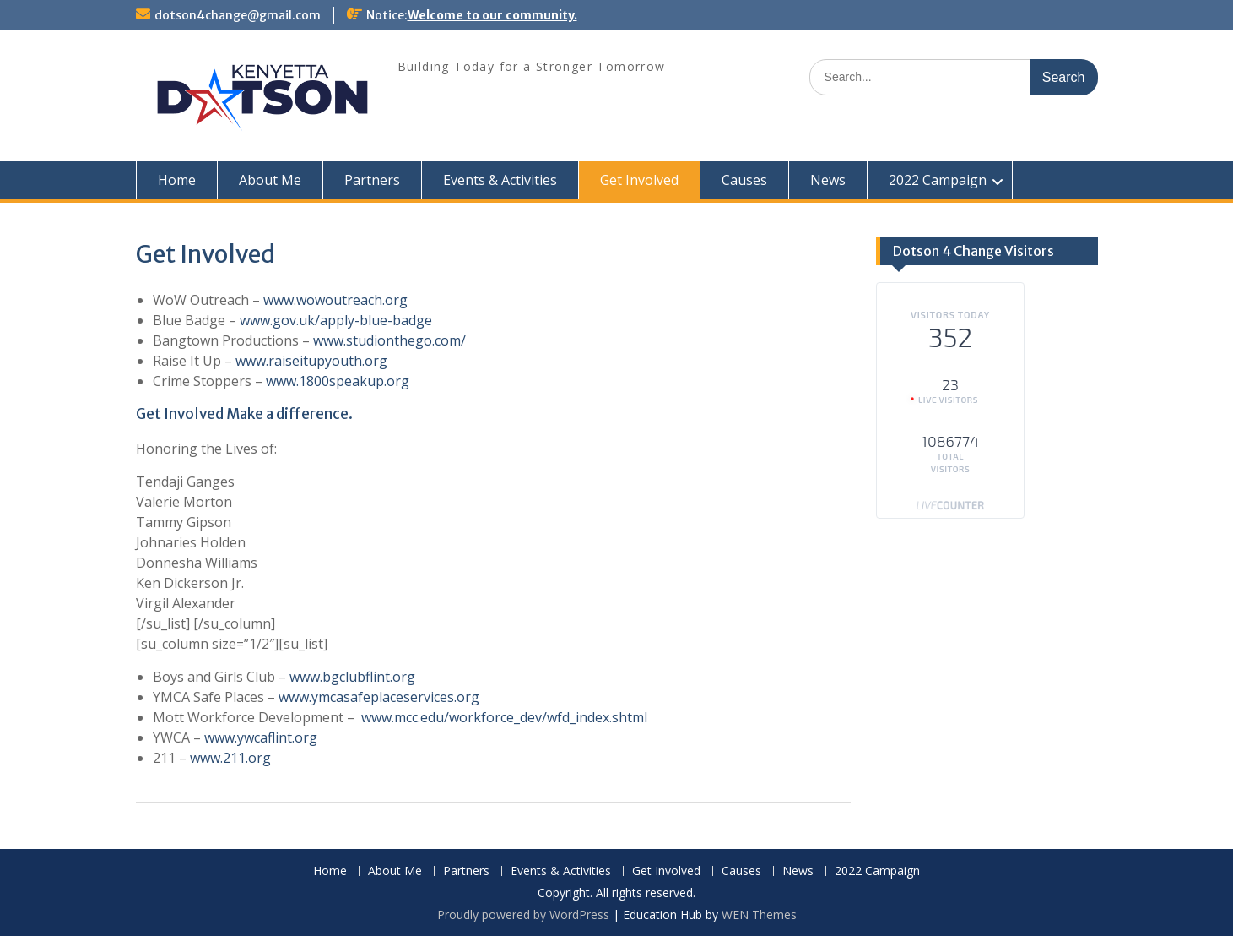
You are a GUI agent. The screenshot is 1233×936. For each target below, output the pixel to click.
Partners (372, 180)
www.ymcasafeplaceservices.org (379, 697)
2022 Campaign (938, 180)
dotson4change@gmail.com (237, 15)
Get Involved (639, 180)
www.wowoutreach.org (335, 300)
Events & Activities (500, 180)
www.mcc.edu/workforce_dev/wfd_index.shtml (504, 717)
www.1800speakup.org (337, 381)
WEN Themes (759, 914)
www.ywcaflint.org (260, 737)
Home (177, 180)
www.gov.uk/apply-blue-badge (336, 320)
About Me (270, 180)
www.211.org (230, 757)
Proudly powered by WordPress (523, 914)
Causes (744, 180)
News (828, 180)
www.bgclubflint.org (352, 676)
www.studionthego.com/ (389, 340)
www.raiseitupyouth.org (311, 360)
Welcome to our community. (492, 15)
